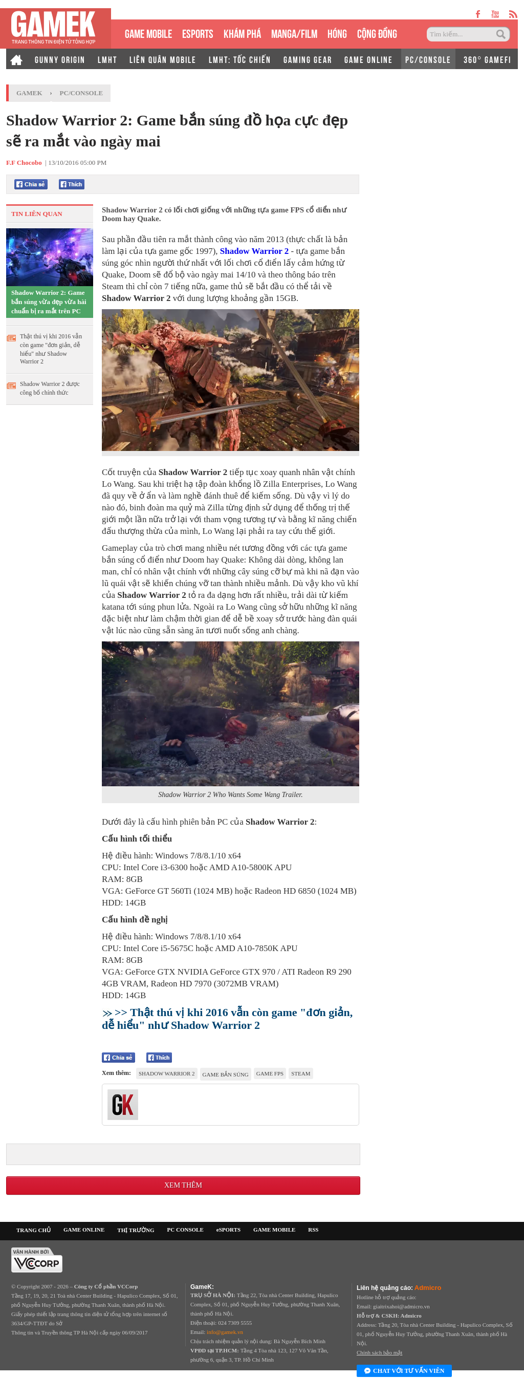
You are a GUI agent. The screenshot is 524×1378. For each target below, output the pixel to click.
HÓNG (337, 32)
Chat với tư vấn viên (404, 1371)
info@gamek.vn (225, 1332)
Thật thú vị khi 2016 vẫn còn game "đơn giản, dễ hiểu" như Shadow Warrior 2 (51, 349)
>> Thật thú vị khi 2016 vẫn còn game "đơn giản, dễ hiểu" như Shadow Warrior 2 (227, 1018)
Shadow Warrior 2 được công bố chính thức (50, 388)
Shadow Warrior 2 (254, 251)
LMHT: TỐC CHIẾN (240, 58)
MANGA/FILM (294, 32)
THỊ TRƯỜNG (135, 1230)
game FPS (270, 1073)
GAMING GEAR (307, 58)
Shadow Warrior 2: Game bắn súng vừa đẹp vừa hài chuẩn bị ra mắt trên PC (48, 302)
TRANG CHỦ (33, 1230)
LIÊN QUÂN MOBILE (162, 58)
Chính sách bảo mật (379, 1352)
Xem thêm (183, 1185)
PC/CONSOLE (428, 58)
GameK (29, 93)
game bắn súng (226, 1074)
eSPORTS (197, 32)
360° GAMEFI (487, 58)
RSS (313, 1229)
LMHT (107, 58)
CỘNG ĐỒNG (377, 32)
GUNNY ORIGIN (60, 58)
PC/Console (81, 93)
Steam (300, 1073)
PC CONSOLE (185, 1229)
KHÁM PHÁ (242, 32)
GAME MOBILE (148, 32)
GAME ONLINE (368, 58)
